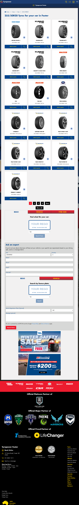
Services (69, 464)
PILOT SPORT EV (39, 162)
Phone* (7, 262)
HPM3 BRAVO (63, 70)
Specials (69, 474)
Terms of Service (45, 323)
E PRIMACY (16, 131)
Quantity (54, 252)
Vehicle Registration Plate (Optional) (15, 308)
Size (7, 252)
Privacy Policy (35, 323)
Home (7, 12)
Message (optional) (10, 313)
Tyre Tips (69, 456)
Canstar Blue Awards (7, 493)
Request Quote (11, 327)
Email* (7, 267)
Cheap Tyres (5, 497)
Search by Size (71, 451)
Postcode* (8, 272)
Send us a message (10, 461)
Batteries (69, 466)
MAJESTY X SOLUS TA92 (39, 70)
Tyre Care (69, 454)
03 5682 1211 (9, 458)
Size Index (4, 491)
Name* (7, 257)
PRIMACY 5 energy (16, 192)
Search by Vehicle (71, 449)
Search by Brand (71, 453)
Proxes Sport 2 (16, 40)
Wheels (69, 458)
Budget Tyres (5, 495)
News (69, 482)
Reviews (70, 486)
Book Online (71, 478)
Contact (69, 476)
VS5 (16, 101)
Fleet (68, 480)
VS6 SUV (39, 101)
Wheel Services (71, 470)
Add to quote (13, 46)
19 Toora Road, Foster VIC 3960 (12, 454)
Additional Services (72, 472)
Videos (69, 484)
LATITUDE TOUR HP (39, 131)
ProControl (63, 101)
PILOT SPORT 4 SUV (63, 131)
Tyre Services (70, 468)
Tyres (69, 447)
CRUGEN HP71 (39, 40)
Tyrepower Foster (39, 5)
